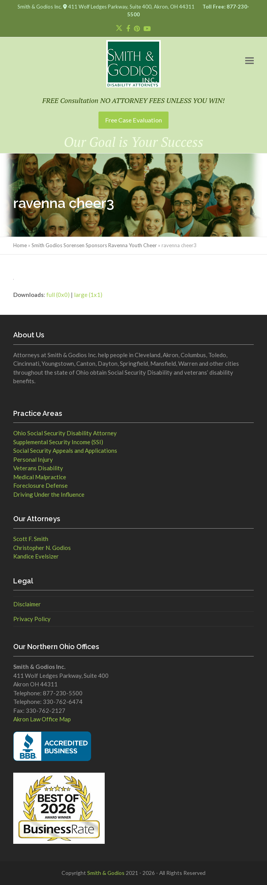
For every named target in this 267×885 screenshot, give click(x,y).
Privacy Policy (32, 618)
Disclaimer (27, 603)
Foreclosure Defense (40, 485)
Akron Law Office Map (42, 719)
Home (20, 245)
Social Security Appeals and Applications (65, 450)
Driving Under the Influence (48, 494)
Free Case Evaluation (133, 120)
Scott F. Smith (30, 538)
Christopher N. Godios (42, 547)
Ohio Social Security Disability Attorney (65, 432)
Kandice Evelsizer (36, 556)
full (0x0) (58, 294)
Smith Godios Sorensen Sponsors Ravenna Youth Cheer (94, 245)
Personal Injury (33, 459)
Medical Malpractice (39, 476)
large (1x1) (88, 294)
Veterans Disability (38, 467)
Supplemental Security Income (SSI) (58, 441)
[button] (249, 61)
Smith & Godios (106, 872)
